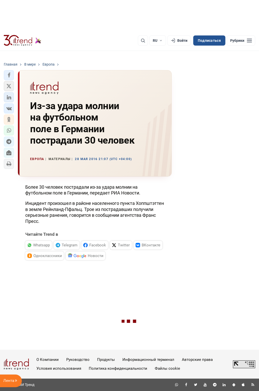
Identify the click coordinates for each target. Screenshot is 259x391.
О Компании (47, 359)
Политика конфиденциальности (118, 368)
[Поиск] (143, 40)
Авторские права (197, 359)
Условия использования (58, 368)
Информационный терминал (148, 359)
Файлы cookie (167, 368)
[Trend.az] (22, 40)
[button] (9, 75)
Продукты (106, 359)
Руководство (78, 359)
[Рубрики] (241, 40)
